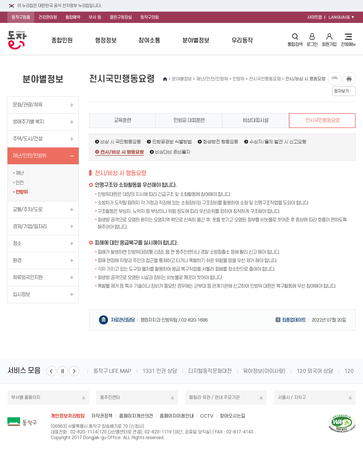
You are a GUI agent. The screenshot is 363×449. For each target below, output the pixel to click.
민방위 (22, 192)
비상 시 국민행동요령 (120, 142)
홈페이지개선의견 (136, 416)
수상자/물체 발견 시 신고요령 (278, 142)
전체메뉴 (348, 40)
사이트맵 (314, 17)
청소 (17, 243)
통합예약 (73, 17)
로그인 (312, 40)
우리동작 (242, 40)
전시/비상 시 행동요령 (122, 152)
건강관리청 (48, 17)
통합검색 (295, 40)
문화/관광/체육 (27, 105)
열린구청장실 (121, 17)
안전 (20, 182)
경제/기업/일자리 (30, 226)
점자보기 (341, 91)
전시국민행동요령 (322, 120)
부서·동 (95, 17)
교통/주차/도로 (27, 209)
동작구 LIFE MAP (112, 371)
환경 (17, 260)
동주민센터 (110, 397)
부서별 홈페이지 (25, 397)
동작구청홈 (21, 17)
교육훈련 (122, 120)
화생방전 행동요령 (220, 142)
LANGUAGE (339, 17)
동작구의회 (149, 17)
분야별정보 (195, 40)
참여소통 (149, 40)
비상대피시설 (255, 120)
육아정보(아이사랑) (264, 371)
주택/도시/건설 (27, 139)
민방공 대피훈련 (189, 120)
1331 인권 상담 (159, 371)
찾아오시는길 (232, 416)
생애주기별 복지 (28, 122)
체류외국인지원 (28, 277)
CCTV (206, 416)
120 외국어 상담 (315, 371)
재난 (20, 173)
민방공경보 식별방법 (172, 142)
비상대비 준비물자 (172, 152)
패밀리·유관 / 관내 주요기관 (214, 397)
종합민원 (62, 40)
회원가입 (329, 40)
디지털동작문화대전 (210, 371)
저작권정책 (102, 416)
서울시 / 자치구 (292, 397)
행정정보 (106, 40)
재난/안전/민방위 (29, 156)
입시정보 (21, 294)
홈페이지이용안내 (177, 416)
